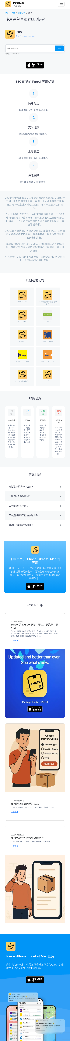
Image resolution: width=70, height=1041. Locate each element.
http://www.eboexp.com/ (26, 36)
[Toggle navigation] (61, 4)
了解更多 (14, 640)
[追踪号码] (30, 48)
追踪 (59, 48)
